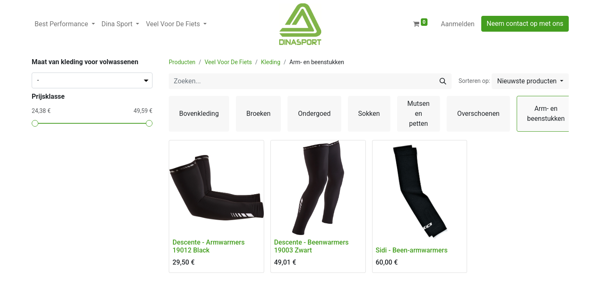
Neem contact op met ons (525, 24)
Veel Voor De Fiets (228, 62)
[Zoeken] (443, 81)
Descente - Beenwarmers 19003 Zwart (311, 246)
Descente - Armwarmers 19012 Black (208, 246)
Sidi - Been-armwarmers (412, 250)
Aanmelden (458, 24)
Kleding (270, 62)
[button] (530, 81)
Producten (182, 62)
